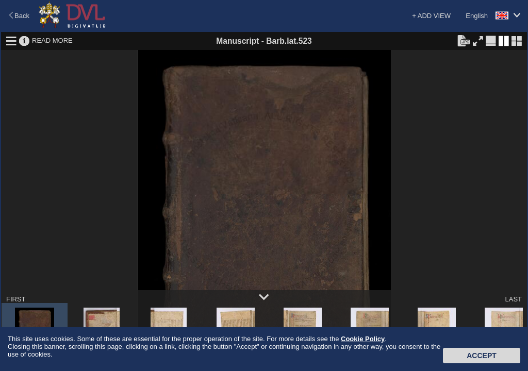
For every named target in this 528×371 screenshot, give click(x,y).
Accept (482, 355)
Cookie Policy (363, 339)
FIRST (16, 299)
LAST (513, 299)
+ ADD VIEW (431, 16)
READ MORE (52, 40)
